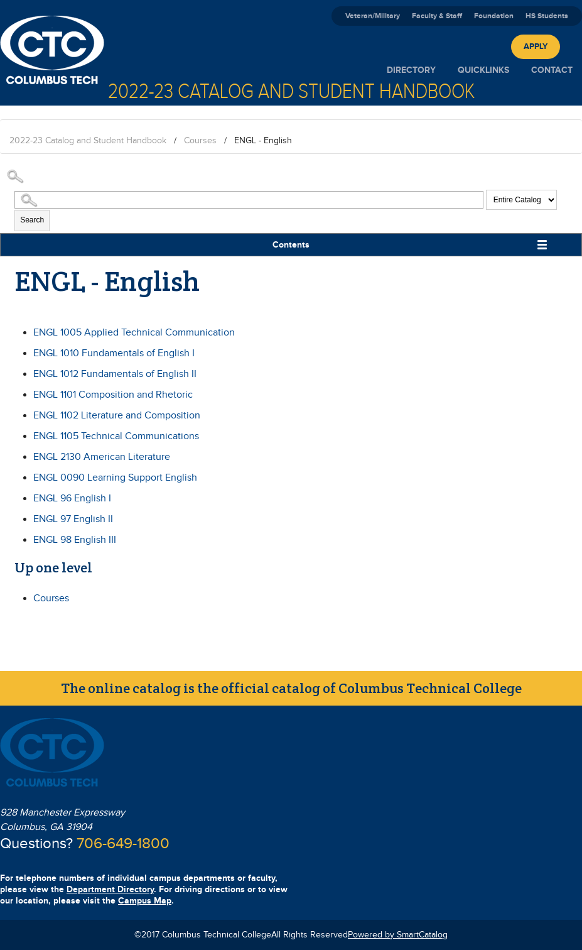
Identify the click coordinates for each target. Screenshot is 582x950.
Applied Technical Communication (134, 333)
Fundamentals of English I (114, 353)
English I (72, 499)
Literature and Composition (116, 416)
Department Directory (110, 889)
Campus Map (144, 900)
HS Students (546, 16)
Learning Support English (115, 478)
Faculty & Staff (437, 16)
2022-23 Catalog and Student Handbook (87, 141)
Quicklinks (483, 70)
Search (32, 220)
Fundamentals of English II (115, 374)
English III (74, 540)
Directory (411, 70)
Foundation (494, 16)
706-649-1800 (123, 844)
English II (73, 519)
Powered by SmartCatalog (398, 935)
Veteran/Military (372, 16)
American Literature (101, 457)
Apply (535, 46)
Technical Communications (116, 436)
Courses (200, 141)
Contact (552, 70)
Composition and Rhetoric (113, 395)
